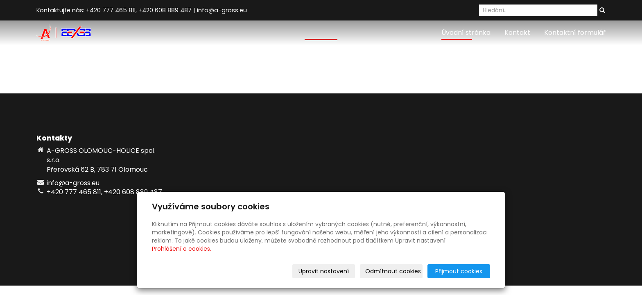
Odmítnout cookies (393, 271)
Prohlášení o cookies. (181, 249)
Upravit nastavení (323, 271)
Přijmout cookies (458, 271)
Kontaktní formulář (575, 32)
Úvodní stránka (466, 32)
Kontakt (517, 32)
